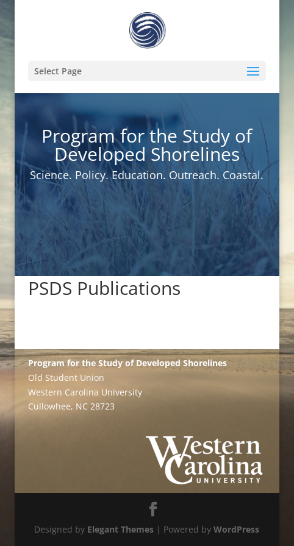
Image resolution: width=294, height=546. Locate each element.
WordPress (236, 529)
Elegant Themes (120, 529)
